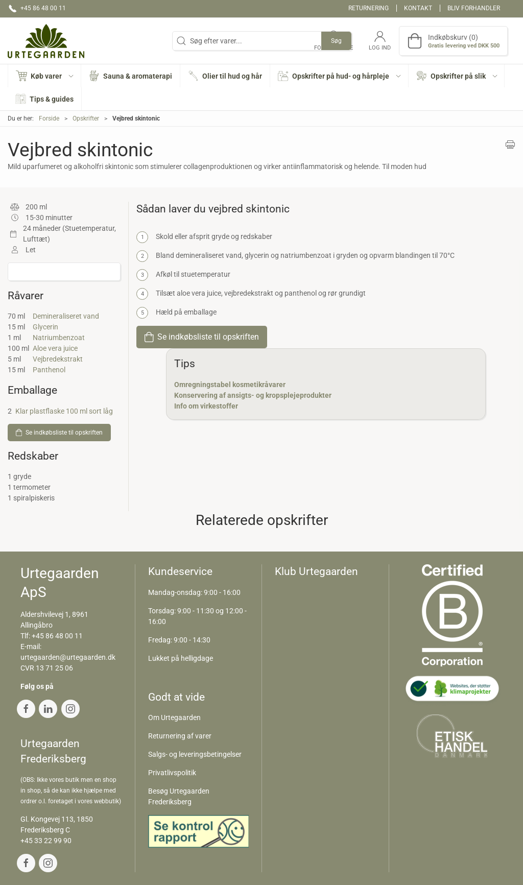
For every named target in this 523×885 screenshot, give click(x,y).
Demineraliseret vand (66, 316)
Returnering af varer (179, 736)
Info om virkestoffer (206, 406)
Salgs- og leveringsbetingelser (195, 754)
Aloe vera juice (55, 348)
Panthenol (49, 370)
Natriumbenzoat (59, 337)
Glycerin (45, 327)
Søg (336, 40)
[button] (44, 75)
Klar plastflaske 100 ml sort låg (64, 411)
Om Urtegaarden (174, 717)
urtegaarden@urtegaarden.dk (67, 657)
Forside (49, 118)
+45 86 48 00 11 (57, 636)
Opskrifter (86, 118)
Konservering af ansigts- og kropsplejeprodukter (252, 395)
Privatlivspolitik (172, 773)
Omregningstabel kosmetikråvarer (230, 384)
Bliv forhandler (473, 8)
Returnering (368, 8)
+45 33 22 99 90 (46, 840)
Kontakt (418, 8)
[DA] (46, 40)
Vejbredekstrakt (58, 359)
